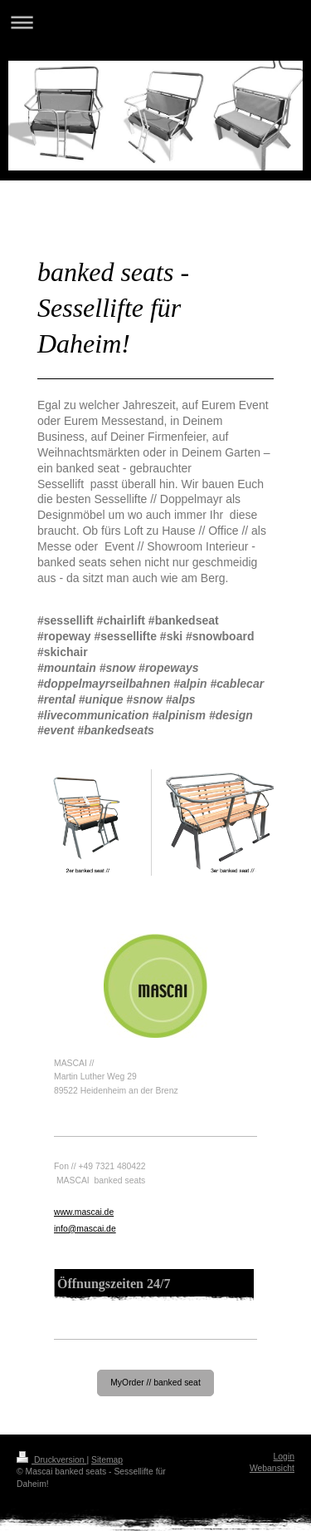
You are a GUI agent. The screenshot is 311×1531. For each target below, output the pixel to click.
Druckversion (51, 1459)
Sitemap (107, 1459)
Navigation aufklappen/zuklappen (155, 22)
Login (284, 1456)
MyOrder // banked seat (155, 1382)
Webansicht (272, 1468)
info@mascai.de (85, 1228)
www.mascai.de (84, 1212)
